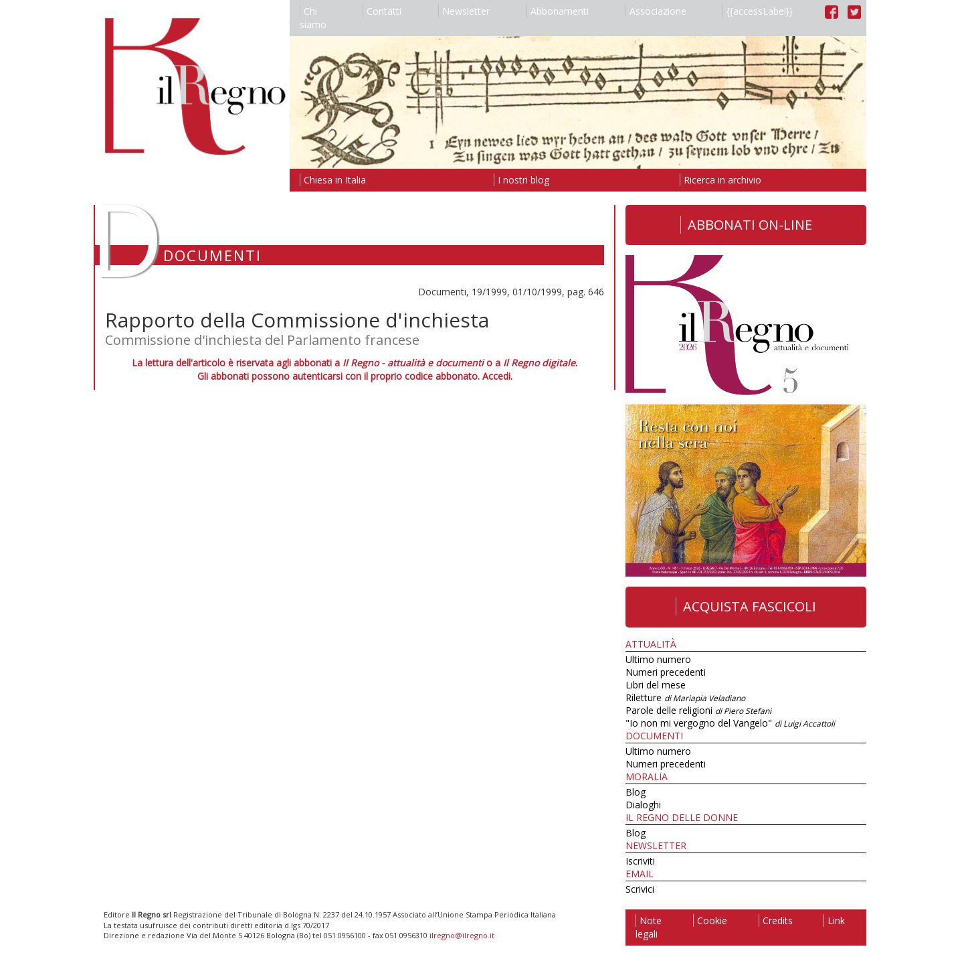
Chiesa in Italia (333, 179)
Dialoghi (643, 804)
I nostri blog (521, 179)
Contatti (382, 11)
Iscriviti (640, 861)
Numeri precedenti (665, 672)
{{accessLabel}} (757, 11)
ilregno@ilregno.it (461, 935)
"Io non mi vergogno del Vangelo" (730, 723)
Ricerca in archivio (720, 179)
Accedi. (497, 376)
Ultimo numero (658, 659)
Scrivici (639, 889)
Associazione (655, 11)
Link (834, 920)
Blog (635, 792)
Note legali (649, 927)
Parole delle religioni (698, 710)
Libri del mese (655, 684)
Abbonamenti (557, 11)
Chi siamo (313, 18)
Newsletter (464, 11)
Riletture (685, 697)
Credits (776, 920)
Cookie (710, 920)
